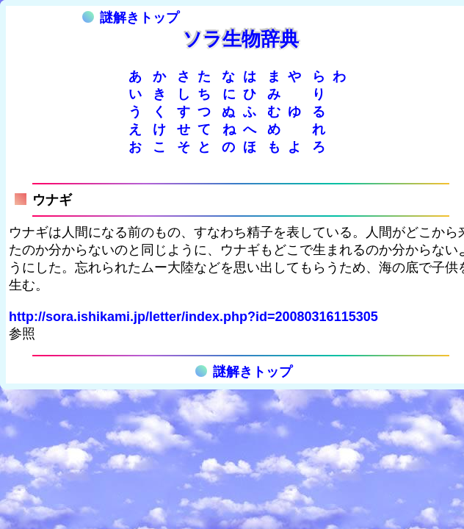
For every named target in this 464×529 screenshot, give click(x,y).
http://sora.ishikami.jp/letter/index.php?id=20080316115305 (193, 316)
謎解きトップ (130, 17)
